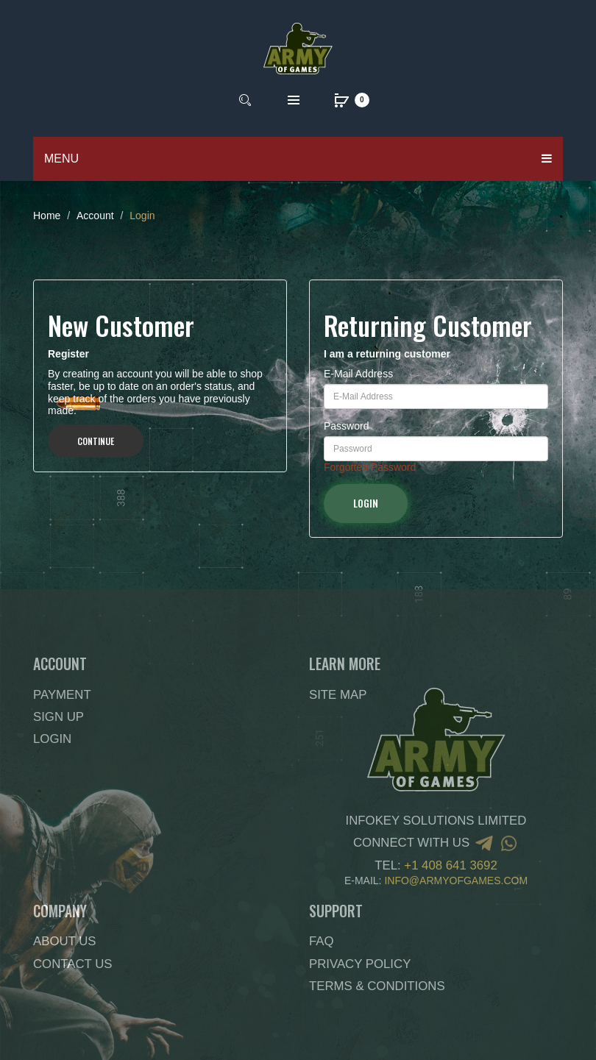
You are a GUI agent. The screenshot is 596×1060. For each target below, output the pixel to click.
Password (346, 426)
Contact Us (73, 964)
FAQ (321, 941)
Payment (62, 695)
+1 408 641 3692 (450, 865)
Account (95, 215)
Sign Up (58, 717)
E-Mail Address (358, 374)
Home (46, 215)
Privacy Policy (360, 964)
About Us (64, 941)
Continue (95, 441)
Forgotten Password (370, 467)
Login (142, 215)
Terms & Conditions (377, 986)
